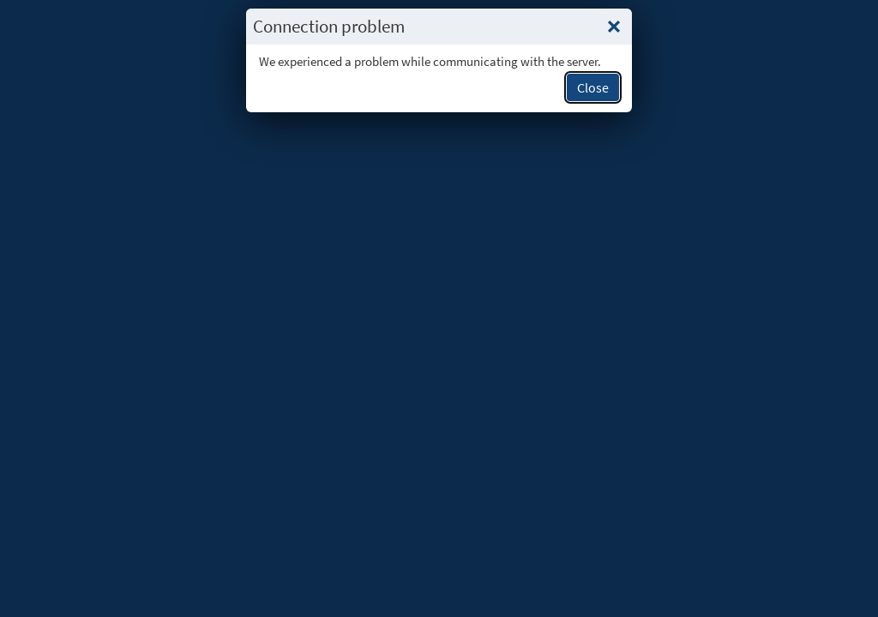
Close (593, 87)
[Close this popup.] (614, 26)
